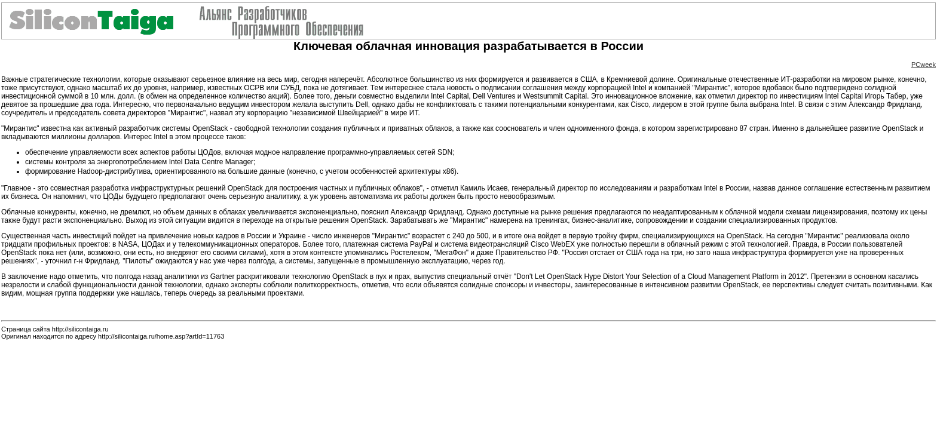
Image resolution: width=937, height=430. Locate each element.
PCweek (923, 64)
